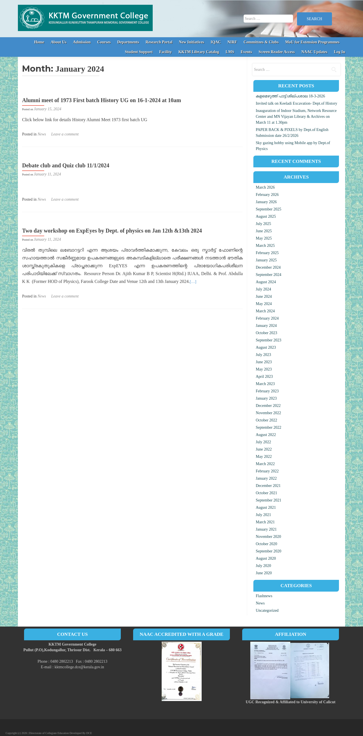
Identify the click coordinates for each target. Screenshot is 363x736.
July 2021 (263, 515)
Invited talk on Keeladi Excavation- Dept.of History (296, 103)
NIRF (232, 42)
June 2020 (264, 573)
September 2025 (268, 209)
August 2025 (266, 216)
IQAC (216, 42)
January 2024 (266, 326)
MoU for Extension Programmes (312, 42)
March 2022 (265, 464)
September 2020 (268, 551)
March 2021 (265, 522)
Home (39, 42)
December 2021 (268, 486)
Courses (104, 42)
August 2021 (266, 507)
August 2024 (266, 282)
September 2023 (268, 340)
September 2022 (268, 427)
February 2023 (267, 391)
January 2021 (266, 529)
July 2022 (263, 442)
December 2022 (268, 406)
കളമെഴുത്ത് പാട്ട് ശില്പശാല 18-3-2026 (290, 96)
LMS (230, 52)
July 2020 (263, 566)
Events (246, 52)
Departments (128, 42)
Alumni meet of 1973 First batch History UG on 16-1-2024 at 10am (101, 100)
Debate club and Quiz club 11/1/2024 (65, 165)
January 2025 (266, 260)
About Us (58, 42)
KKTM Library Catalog (198, 52)
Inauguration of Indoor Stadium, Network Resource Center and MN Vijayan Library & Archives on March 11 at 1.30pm (296, 117)
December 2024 (268, 267)
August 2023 (266, 347)
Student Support (139, 52)
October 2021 (266, 493)
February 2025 (267, 253)
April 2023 (264, 376)
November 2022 (268, 413)
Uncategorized (267, 610)
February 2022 (267, 471)
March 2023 (265, 384)
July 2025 (263, 224)
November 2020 (268, 537)
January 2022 (266, 478)
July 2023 (263, 355)
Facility (165, 52)
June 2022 (264, 449)
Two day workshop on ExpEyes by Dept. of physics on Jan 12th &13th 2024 (112, 231)
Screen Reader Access (277, 52)
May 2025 (264, 238)
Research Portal (159, 42)
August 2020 (266, 558)
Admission (82, 42)
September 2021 (268, 500)
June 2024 (264, 296)
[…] (193, 282)
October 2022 (266, 420)
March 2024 (265, 311)
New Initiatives (191, 42)
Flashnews (264, 596)
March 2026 (265, 187)
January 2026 (266, 202)
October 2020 (266, 544)
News (41, 134)
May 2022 (264, 456)
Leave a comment (65, 134)
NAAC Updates (314, 52)
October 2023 (266, 333)
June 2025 (264, 231)
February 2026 (267, 195)
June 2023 (264, 362)
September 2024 (268, 275)
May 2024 (264, 304)
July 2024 (263, 289)
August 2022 (266, 435)
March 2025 (265, 245)
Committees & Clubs (261, 42)
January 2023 (266, 398)
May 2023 (264, 369)
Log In (339, 52)
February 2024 (267, 318)
